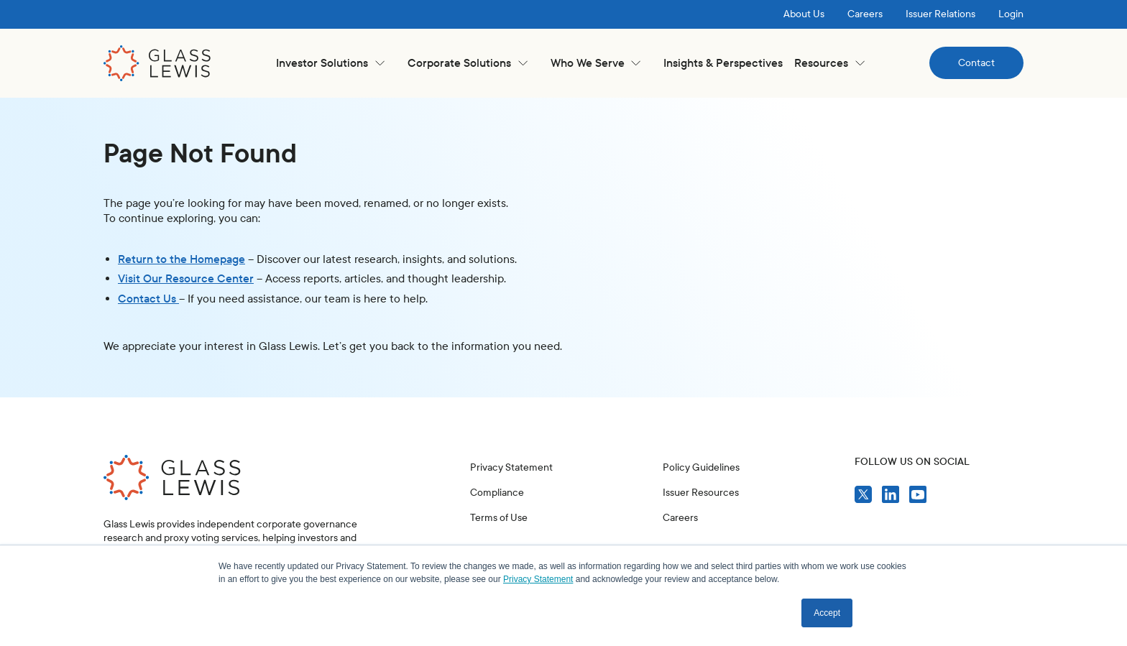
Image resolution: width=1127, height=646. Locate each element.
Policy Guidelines (701, 467)
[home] (157, 63)
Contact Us (148, 298)
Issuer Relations (940, 14)
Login (1011, 14)
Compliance (497, 492)
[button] (330, 63)
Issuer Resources (701, 492)
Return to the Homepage (181, 259)
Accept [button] (827, 613)
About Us (803, 14)
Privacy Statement (511, 467)
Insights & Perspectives (723, 63)
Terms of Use (499, 518)
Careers (865, 14)
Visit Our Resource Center (186, 278)
